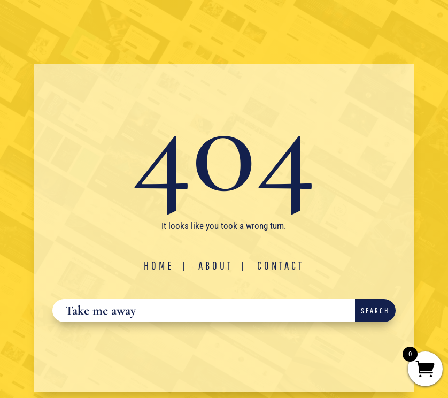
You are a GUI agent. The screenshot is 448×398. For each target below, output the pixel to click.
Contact (280, 265)
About (215, 265)
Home (159, 265)
